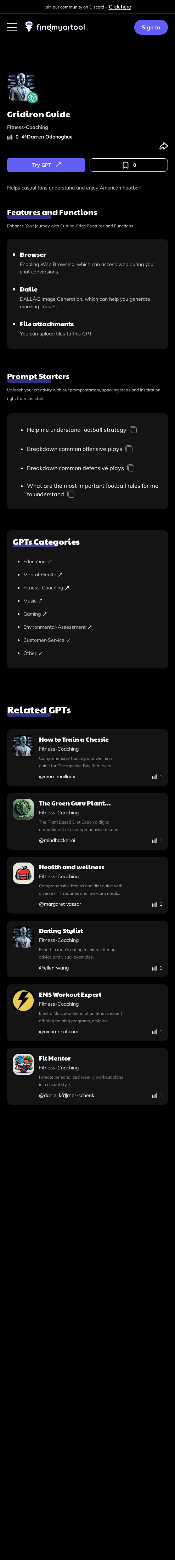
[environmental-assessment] (92, 627)
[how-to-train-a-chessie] (87, 757)
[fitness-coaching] (92, 588)
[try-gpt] (46, 165)
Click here (120, 7)
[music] (92, 601)
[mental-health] (92, 574)
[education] (92, 561)
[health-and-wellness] (87, 885)
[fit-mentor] (87, 1076)
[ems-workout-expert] (87, 1012)
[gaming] (92, 614)
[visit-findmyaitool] (55, 31)
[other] (92, 653)
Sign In (151, 27)
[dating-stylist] (87, 949)
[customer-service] (92, 640)
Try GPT (46, 165)
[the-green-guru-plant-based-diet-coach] (87, 821)
